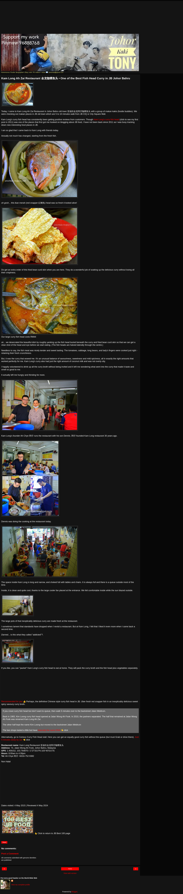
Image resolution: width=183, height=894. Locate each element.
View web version (70, 873)
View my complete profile (20, 885)
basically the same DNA (49, 730)
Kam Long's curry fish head (106, 119)
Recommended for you (12, 701)
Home (70, 869)
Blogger (74, 892)
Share (4, 842)
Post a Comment (10, 853)
